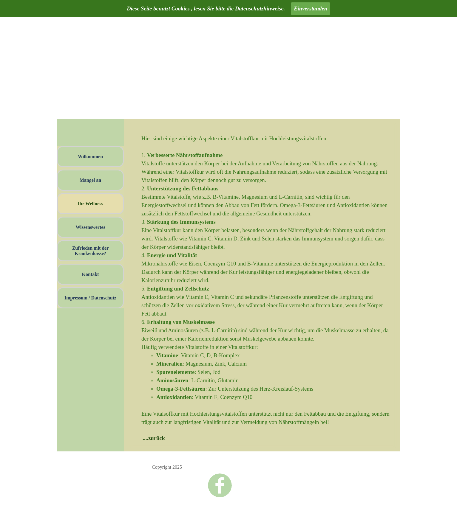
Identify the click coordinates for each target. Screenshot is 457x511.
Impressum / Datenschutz (90, 297)
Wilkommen (90, 156)
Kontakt (90, 274)
